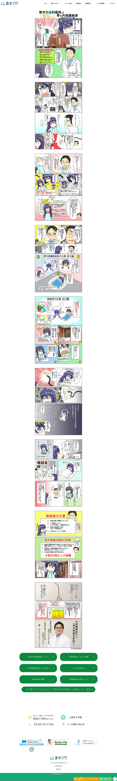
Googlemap (58, 766)
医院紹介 (78, 3)
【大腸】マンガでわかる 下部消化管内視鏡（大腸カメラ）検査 (58, 689)
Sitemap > (58, 769)
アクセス (112, 3)
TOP (45, 3)
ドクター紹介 (68, 3)
